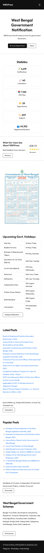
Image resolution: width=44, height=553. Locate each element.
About (32, 46)
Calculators (9, 410)
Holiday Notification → (13, 315)
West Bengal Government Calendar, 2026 (21, 449)
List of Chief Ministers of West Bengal (19, 446)
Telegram (6, 549)
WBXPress (8, 4)
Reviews (8, 155)
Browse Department (17, 46)
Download (8, 490)
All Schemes (9, 533)
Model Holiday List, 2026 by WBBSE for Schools (23, 452)
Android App (24, 549)
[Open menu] (39, 4)
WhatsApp (15, 549)
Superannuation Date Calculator (17, 467)
